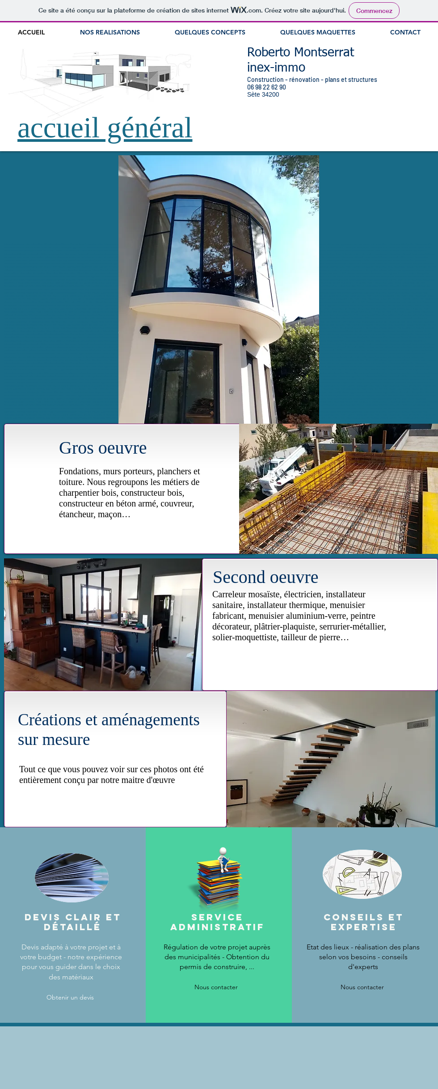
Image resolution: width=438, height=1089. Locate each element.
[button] (338, 489)
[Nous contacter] (216, 987)
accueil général (105, 127)
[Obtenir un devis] (70, 997)
